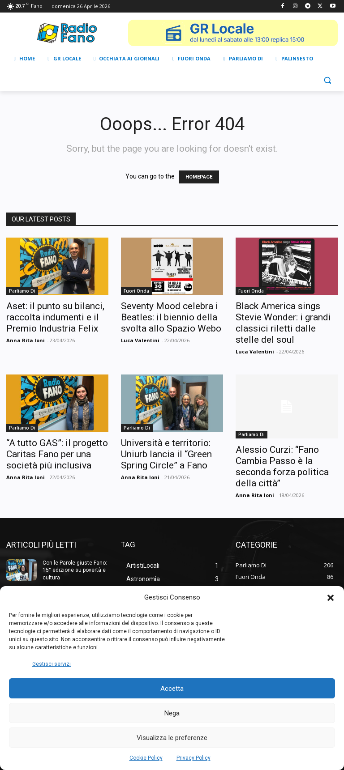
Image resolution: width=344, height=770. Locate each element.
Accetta (172, 689)
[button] (330, 597)
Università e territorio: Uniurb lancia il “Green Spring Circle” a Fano (166, 454)
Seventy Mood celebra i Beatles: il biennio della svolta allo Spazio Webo (171, 317)
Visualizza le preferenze (172, 738)
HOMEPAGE (198, 177)
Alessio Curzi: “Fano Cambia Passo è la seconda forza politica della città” (282, 466)
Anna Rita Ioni (25, 340)
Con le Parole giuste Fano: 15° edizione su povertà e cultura (75, 570)
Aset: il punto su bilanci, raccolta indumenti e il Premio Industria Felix (55, 317)
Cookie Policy (146, 758)
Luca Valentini (140, 340)
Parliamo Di (22, 291)
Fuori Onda (136, 291)
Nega (172, 713)
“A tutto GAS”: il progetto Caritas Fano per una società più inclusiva (57, 454)
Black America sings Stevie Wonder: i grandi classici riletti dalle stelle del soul (283, 323)
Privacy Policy (193, 758)
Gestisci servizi (51, 664)
